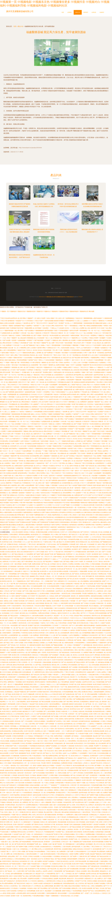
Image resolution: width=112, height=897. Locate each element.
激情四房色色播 (14, 660)
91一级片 (72, 360)
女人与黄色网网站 (70, 741)
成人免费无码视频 (58, 365)
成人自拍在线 (75, 370)
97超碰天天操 (20, 350)
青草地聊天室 (90, 576)
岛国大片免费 (40, 318)
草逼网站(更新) (47, 372)
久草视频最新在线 (81, 837)
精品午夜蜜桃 (46, 645)
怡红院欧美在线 (82, 741)
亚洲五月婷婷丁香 (47, 640)
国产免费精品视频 (82, 716)
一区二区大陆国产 (47, 748)
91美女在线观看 (105, 706)
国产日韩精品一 (87, 829)
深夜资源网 (64, 603)
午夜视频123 (105, 810)
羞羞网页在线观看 (34, 878)
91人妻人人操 (75, 362)
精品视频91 (48, 891)
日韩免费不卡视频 (37, 751)
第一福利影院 (34, 399)
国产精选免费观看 (25, 842)
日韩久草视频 (28, 642)
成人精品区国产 (37, 372)
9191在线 (56, 404)
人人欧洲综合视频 (43, 593)
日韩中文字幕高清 (22, 704)
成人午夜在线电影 (45, 350)
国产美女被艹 (94, 778)
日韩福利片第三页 (92, 620)
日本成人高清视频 (103, 532)
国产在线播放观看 (73, 869)
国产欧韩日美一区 (69, 569)
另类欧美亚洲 (87, 731)
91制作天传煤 (92, 753)
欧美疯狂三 (49, 549)
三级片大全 (16, 849)
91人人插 (52, 635)
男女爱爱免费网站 (8, 883)
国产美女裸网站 (43, 888)
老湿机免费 (69, 832)
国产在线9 (46, 733)
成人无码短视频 (94, 665)
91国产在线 (88, 372)
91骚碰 (83, 372)
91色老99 (53, 733)
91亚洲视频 (96, 372)
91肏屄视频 (62, 394)
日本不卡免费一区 (58, 606)
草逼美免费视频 (22, 360)
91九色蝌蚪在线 (106, 350)
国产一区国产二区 (86, 893)
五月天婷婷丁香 (33, 596)
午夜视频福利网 (49, 832)
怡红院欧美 (83, 674)
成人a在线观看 (23, 635)
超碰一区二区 (45, 470)
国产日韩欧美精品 (23, 574)
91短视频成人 (102, 362)
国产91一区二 (60, 873)
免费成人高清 (8, 601)
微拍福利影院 (97, 638)
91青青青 (91, 370)
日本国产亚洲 (13, 753)
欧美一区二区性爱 (41, 539)
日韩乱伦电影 (89, 719)
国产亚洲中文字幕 (57, 834)
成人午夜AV (32, 380)
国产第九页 (70, 579)
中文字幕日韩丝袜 (14, 716)
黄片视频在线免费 (93, 861)
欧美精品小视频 (13, 819)
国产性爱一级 (94, 758)
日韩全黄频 (104, 564)
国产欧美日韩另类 (20, 844)
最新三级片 (53, 805)
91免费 (54, 372)
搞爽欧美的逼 (45, 778)
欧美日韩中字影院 (78, 864)
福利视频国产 (89, 611)
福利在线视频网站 (6, 657)
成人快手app (108, 375)
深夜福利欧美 (68, 660)
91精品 (91, 623)
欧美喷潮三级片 (97, 554)
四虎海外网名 (27, 896)
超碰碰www (87, 321)
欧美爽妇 (78, 564)
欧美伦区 (7, 564)
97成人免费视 (57, 367)
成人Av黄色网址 (25, 780)
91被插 (4, 394)
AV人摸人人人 (78, 321)
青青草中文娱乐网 (58, 741)
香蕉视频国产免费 (32, 844)
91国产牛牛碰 (4, 389)
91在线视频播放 (30, 839)
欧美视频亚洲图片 (100, 618)
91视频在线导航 (17, 357)
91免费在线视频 (13, 728)
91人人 (70, 711)
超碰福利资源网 (74, 876)
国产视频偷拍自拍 (105, 542)
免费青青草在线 (40, 672)
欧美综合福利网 (85, 559)
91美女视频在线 (23, 365)
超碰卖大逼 (60, 372)
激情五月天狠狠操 (37, 812)
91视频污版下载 (14, 362)
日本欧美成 (25, 697)
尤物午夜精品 (57, 556)
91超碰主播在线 (99, 404)
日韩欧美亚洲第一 (55, 593)
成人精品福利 (22, 338)
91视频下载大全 (69, 377)
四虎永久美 (44, 822)
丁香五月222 (66, 338)
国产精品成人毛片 (71, 758)
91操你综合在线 (45, 493)
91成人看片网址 (18, 330)
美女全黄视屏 (79, 878)
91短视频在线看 (5, 333)
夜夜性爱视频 (52, 679)
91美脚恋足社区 (51, 348)
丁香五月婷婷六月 (96, 846)
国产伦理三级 (99, 869)
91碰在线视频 (68, 343)
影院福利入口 (69, 795)
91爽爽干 (45, 819)
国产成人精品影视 (67, 662)
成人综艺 (28, 628)
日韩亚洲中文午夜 (41, 689)
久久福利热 (71, 630)
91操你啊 (25, 323)
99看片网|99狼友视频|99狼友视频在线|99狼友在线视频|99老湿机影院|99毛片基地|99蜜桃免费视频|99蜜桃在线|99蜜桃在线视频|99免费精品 (61, 502)
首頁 (63, 12)
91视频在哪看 (28, 328)
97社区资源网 (96, 345)
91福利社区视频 (104, 380)
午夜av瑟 (55, 542)
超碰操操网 (28, 392)
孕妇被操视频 (62, 822)
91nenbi (15, 380)
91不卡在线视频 (64, 399)
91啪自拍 (56, 394)
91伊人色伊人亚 (59, 318)
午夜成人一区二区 (51, 576)
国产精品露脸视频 (102, 873)
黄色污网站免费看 (93, 871)
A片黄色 (103, 721)
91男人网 (54, 350)
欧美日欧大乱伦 (102, 716)
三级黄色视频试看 (51, 893)
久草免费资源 (99, 768)
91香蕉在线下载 (5, 797)
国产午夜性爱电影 (27, 561)
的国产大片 (105, 581)
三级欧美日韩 (82, 856)
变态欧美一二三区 (17, 638)
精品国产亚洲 (49, 554)
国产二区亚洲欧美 (86, 709)
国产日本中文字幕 (49, 588)
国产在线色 (9, 807)
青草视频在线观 (25, 726)
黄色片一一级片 (9, 598)
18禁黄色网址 (12, 669)
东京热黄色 (9, 399)
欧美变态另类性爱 (39, 633)
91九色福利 (60, 328)
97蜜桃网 (50, 365)
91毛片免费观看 (79, 660)
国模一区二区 (51, 574)
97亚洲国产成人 (60, 832)
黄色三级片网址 (80, 650)
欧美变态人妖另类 (68, 861)
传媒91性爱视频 (11, 328)
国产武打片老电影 (16, 591)
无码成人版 (61, 576)
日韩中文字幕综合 (78, 537)
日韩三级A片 (47, 660)
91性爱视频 (32, 746)
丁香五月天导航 (96, 812)
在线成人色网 (53, 596)
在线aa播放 (13, 878)
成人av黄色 (104, 402)
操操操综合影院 (5, 888)
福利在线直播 (37, 795)
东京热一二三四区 (70, 328)
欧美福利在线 (40, 746)
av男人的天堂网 (43, 402)
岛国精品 (81, 404)
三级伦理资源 (85, 812)
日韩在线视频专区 (81, 851)
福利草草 (93, 328)
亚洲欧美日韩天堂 (25, 812)
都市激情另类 (41, 544)
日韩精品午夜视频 (24, 751)
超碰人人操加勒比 (68, 829)
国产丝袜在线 (65, 677)
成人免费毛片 (99, 878)
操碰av (43, 345)
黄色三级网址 (47, 601)
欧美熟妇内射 (102, 837)
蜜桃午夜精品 (66, 891)
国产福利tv (50, 719)
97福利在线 (104, 549)
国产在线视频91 (54, 655)
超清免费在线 (68, 724)
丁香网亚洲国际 (26, 335)
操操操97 (100, 318)
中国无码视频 (84, 778)
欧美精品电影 (63, 797)
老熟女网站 (11, 856)
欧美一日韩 (93, 669)
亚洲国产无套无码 (34, 625)
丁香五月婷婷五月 (12, 384)
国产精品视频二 (52, 547)
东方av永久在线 (93, 355)
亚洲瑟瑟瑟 (93, 775)
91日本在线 (15, 345)
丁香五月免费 (68, 387)
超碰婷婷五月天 (33, 387)
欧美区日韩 (16, 655)
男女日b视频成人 (94, 606)
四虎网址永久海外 (41, 731)
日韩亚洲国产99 (69, 552)
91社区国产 (45, 370)
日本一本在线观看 (12, 625)
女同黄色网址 (20, 714)
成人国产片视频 (36, 335)
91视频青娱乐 (58, 360)
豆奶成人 (72, 348)
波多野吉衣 (59, 591)
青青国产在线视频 (102, 586)
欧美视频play (37, 827)
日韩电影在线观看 (101, 817)
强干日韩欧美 (29, 601)
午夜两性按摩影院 (51, 682)
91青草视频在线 (66, 370)
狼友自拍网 (70, 743)
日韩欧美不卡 (83, 817)
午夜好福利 (7, 556)
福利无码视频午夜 (78, 387)
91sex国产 (107, 367)
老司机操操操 (105, 657)
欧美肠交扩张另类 (38, 628)
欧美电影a (105, 746)
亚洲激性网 (69, 583)
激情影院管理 (49, 650)
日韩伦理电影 (17, 542)
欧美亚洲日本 (89, 699)
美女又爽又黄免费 (14, 608)
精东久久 (23, 679)
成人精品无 (97, 343)
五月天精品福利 (95, 770)
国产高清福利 (100, 588)
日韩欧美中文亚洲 (102, 660)
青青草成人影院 (35, 778)
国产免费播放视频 (79, 699)
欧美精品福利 (31, 706)
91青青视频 (10, 397)
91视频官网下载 (87, 365)
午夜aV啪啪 (64, 886)
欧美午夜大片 (45, 630)
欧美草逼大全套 (7, 542)
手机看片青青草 (46, 763)
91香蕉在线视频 (8, 380)
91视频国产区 (44, 343)
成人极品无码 (65, 357)
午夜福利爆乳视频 (97, 785)
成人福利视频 (14, 333)
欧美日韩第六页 (17, 694)
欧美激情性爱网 (54, 586)
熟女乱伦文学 (89, 655)
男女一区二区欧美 (69, 866)
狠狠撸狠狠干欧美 (24, 753)
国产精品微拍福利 (58, 537)
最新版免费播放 (101, 760)
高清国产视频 (72, 623)
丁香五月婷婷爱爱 (72, 792)
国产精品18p (47, 753)
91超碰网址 (28, 325)
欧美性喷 (16, 802)
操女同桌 (73, 787)
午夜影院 (7, 726)
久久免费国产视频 (86, 652)
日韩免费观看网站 (46, 625)
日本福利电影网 (38, 559)
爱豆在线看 (6, 372)
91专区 (41, 404)
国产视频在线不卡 (83, 608)
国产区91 (84, 613)
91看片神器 (80, 810)
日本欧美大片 (106, 812)
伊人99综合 (70, 615)
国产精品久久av (83, 665)
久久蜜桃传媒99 (26, 822)
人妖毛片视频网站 (74, 635)
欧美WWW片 (106, 547)
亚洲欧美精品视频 (42, 532)
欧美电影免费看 (84, 679)
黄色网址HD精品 (92, 797)
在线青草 (56, 647)
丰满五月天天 (22, 382)
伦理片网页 (21, 871)
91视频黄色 (86, 755)
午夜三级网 (66, 721)
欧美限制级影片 (9, 571)
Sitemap (80, 296)
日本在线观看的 (72, 665)
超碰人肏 (69, 655)
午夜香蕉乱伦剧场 (27, 633)
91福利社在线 (47, 542)
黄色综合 (35, 655)
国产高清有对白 (60, 728)
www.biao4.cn (43, 296)
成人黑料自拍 (48, 404)
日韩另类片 (65, 625)
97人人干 (18, 352)
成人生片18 (81, 760)
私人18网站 (98, 593)
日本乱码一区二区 (11, 866)
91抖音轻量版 (15, 559)
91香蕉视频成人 (73, 325)
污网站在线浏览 (95, 839)
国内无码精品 (96, 728)
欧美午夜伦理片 (29, 731)
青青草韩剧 (3, 856)
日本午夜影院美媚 (65, 689)
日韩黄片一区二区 (28, 556)
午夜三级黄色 (59, 719)
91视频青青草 (102, 642)
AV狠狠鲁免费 (107, 318)
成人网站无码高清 (5, 343)
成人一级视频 (43, 844)
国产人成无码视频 (49, 711)
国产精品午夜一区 (65, 755)
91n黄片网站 (34, 849)
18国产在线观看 (96, 628)
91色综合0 (95, 380)
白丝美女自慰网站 (80, 620)
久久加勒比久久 (45, 726)
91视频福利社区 (48, 367)
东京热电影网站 (107, 365)
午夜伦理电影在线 (62, 854)
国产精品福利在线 (25, 817)
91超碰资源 (53, 569)
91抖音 (7, 355)
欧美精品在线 (80, 591)
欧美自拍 (106, 684)
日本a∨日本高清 (65, 778)
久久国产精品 (37, 665)
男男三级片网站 (67, 699)
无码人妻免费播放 (59, 758)
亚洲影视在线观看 (98, 731)
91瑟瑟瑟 (13, 340)
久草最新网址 (91, 640)
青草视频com (14, 726)
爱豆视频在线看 (98, 323)
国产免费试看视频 (65, 807)
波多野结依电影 (98, 375)
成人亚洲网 (72, 340)
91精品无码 (38, 367)
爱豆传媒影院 (24, 630)
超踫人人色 (75, 674)
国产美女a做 (45, 564)
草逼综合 (32, 355)
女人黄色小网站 (75, 613)
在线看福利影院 (76, 807)
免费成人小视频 (59, 790)
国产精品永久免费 (94, 792)
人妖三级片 (44, 785)
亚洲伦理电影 (30, 618)
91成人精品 (30, 333)
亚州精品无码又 (61, 792)
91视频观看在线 (21, 581)
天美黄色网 (98, 834)
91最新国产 (97, 402)
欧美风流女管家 (85, 574)
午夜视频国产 (77, 645)
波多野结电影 (83, 792)
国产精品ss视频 (69, 561)
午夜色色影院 (73, 571)
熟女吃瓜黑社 (107, 738)
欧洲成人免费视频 (29, 657)
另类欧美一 (39, 758)
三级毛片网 (38, 601)
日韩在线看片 (40, 770)
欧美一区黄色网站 (42, 706)
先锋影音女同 (56, 864)
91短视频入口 (42, 719)
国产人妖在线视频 (8, 827)
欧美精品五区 (65, 856)
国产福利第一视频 (80, 640)
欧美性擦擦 (55, 601)
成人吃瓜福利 (34, 697)
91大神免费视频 (37, 411)
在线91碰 (51, 844)
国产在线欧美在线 (69, 694)
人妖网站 (94, 697)
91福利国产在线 (32, 360)
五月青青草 (30, 832)
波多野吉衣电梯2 (30, 807)
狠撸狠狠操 (26, 667)
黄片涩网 (6, 822)
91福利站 (104, 345)
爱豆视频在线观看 (50, 814)
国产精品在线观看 (52, 669)
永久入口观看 (23, 611)
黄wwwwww (10, 706)
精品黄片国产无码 (99, 736)
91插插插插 (13, 367)
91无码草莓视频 (66, 345)
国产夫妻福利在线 (93, 866)
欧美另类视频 (32, 829)
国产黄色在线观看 (57, 611)
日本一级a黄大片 (15, 822)
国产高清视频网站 (63, 544)
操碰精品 (13, 741)
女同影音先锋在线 (54, 532)
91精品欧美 (52, 598)
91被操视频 (104, 751)
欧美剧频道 (6, 613)
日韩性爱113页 (73, 714)
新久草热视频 (80, 822)
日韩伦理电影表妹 (55, 692)
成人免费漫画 (33, 407)
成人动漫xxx (68, 397)
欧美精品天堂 (15, 537)
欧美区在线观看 (87, 888)
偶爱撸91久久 (6, 554)
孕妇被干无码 (68, 824)
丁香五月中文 (84, 367)
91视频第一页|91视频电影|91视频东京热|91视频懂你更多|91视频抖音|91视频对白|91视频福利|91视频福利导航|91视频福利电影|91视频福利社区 (44, 311)
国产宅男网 (101, 539)
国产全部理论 (57, 721)
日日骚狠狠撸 (57, 891)
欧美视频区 (89, 844)
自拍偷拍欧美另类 (38, 743)
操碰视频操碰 (95, 721)
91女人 (98, 330)
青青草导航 (57, 849)
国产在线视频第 (98, 652)
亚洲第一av (88, 537)
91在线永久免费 (104, 778)
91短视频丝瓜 (103, 348)
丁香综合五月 (39, 832)
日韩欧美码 (59, 566)
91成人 (55, 380)
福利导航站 (100, 399)
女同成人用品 (106, 593)
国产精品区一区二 (11, 871)
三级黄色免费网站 (91, 642)
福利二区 (29, 372)
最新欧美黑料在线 (73, 687)
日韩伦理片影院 (57, 694)
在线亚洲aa (89, 650)
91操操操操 (71, 746)
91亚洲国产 (61, 323)
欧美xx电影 (95, 807)
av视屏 (95, 318)
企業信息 (94, 12)
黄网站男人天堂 (76, 888)
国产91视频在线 (84, 549)
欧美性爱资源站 (69, 650)
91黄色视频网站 (62, 384)
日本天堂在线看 (20, 783)
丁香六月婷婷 (42, 365)
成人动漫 (65, 638)
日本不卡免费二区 (80, 561)
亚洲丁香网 (30, 581)
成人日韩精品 (78, 628)
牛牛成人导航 (49, 736)
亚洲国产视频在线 (46, 606)
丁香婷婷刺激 (79, 377)
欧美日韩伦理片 (74, 726)
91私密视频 (75, 355)
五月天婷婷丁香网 (6, 655)
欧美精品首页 (75, 778)
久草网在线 (70, 640)
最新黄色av (41, 881)
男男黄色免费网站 (24, 534)
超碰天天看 (69, 382)
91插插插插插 (24, 387)
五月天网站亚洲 (104, 758)
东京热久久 (7, 886)
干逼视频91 (58, 748)
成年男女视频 (42, 574)
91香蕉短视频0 (44, 655)
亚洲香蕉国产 (94, 755)
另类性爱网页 (13, 534)
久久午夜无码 (32, 881)
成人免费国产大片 (62, 598)
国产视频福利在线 (78, 611)
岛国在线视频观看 (86, 736)
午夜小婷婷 (99, 822)
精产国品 (96, 706)
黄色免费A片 (19, 571)
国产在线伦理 (23, 625)
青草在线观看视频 (101, 613)
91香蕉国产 (29, 340)
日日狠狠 (26, 873)
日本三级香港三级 (51, 633)
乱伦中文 (40, 859)
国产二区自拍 (6, 630)
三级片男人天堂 (94, 534)
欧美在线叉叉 (79, 746)
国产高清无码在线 (103, 571)
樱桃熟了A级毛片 (38, 650)
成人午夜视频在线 (93, 392)
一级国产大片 (10, 839)
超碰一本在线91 (37, 392)
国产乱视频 (55, 716)
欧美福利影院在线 (99, 711)
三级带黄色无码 (51, 881)
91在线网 (43, 468)
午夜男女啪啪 (91, 586)
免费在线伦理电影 (44, 613)
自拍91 (99, 547)
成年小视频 (75, 697)
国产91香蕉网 (100, 640)
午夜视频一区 (74, 601)
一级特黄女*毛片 (14, 765)
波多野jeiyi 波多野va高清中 (44, 871)
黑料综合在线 (21, 832)
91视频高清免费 (26, 352)
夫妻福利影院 (41, 416)
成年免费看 (79, 625)
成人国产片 (31, 323)
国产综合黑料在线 (78, 802)
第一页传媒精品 (99, 352)
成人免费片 (39, 583)
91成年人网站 (13, 355)
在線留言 (102, 12)
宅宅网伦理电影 (10, 805)
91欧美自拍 (16, 399)
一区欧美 (46, 780)
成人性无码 (52, 571)
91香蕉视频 (96, 377)
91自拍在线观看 (22, 746)
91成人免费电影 (7, 345)
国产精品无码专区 (20, 883)
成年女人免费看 (43, 677)
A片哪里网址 (23, 348)
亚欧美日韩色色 (98, 645)
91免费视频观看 (11, 394)
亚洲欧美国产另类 (51, 581)
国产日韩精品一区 (11, 620)
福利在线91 (21, 773)
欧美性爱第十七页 (14, 549)
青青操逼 (10, 802)
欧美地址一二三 (20, 724)
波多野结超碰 (25, 778)
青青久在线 (84, 819)
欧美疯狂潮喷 (100, 569)
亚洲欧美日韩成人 (13, 544)
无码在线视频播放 (64, 775)
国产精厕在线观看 (15, 864)
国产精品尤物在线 (17, 554)
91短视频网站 (59, 387)
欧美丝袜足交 (71, 822)
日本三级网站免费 (16, 760)
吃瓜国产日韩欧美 (44, 397)
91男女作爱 (37, 453)
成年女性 (66, 709)
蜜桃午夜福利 (11, 768)
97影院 (55, 330)
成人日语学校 (79, 883)
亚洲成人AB (87, 751)
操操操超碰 (77, 824)
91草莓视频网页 (69, 321)
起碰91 (65, 753)
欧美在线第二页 (80, 704)
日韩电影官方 (5, 795)
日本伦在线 (29, 787)
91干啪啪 (81, 345)
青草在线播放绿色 (60, 640)
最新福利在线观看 (35, 645)
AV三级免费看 (28, 554)
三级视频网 (67, 736)
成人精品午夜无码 (85, 697)
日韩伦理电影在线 (74, 532)
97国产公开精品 (39, 485)
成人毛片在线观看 (26, 608)
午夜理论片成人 (86, 886)
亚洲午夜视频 (106, 854)
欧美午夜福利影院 (28, 682)
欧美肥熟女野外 (59, 672)
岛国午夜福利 (54, 397)
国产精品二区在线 (99, 888)
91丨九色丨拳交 (5, 338)
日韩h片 (96, 623)
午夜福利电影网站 (90, 864)
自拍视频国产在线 (24, 640)
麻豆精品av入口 (10, 719)
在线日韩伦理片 (95, 549)
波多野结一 (67, 362)
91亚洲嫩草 (101, 338)
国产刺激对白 (63, 534)
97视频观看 (51, 731)
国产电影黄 (97, 657)
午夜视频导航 (55, 787)
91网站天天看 (24, 576)
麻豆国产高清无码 (32, 620)
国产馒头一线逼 (71, 647)
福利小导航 (101, 544)
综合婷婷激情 (54, 778)
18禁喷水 (105, 325)
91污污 (101, 392)
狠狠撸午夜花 (19, 770)
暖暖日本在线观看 (97, 633)
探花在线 (94, 574)
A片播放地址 (37, 370)
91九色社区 (89, 360)
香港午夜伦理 (54, 687)
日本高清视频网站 (47, 647)
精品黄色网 (62, 878)
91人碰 (42, 325)
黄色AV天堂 (93, 667)
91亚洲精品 (37, 389)
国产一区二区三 (21, 719)
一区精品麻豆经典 (93, 674)
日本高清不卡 (88, 849)
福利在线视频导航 (96, 581)
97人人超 (68, 392)
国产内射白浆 (73, 669)
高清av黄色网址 (73, 679)
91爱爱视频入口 (72, 402)
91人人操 (99, 601)
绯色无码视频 (84, 370)
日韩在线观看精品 (20, 859)
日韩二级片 (67, 657)
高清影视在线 (46, 665)
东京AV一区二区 (80, 360)
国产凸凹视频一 (100, 719)
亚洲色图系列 (4, 878)
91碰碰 (10, 335)
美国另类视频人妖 (24, 588)
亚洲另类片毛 (50, 579)
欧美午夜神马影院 (16, 797)
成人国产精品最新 (74, 357)
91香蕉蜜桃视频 (55, 345)
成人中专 (38, 657)
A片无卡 (39, 394)
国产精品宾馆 (89, 883)
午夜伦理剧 (3, 635)
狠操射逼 (36, 787)
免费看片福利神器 (77, 800)
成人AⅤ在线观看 (39, 338)
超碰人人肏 (106, 323)
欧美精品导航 (19, 790)
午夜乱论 (62, 738)
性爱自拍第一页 (38, 783)
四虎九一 (109, 775)
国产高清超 (29, 851)
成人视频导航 (75, 392)
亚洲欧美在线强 (24, 819)
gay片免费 (83, 348)
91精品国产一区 (46, 864)
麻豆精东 (22, 613)
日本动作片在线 (35, 763)
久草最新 (14, 775)
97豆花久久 (28, 350)
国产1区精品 (85, 603)
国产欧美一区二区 (91, 704)
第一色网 (59, 574)
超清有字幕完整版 (76, 768)
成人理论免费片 (23, 878)
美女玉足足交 (38, 561)
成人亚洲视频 (9, 724)
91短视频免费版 (38, 357)
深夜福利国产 (31, 537)
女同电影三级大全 (56, 564)
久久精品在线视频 (46, 856)
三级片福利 (15, 630)
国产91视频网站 (32, 677)
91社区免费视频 (58, 800)
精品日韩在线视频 (74, 886)
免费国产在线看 (85, 854)
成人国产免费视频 (31, 652)
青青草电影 (89, 687)
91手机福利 (83, 392)
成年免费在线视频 (41, 436)
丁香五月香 (3, 321)
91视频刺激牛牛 (78, 397)
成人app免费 (107, 834)
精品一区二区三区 (43, 728)
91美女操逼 (33, 574)
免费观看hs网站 (27, 814)
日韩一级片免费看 (36, 861)
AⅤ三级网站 (61, 380)
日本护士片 (64, 532)
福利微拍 (80, 352)
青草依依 (77, 701)
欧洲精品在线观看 (105, 795)
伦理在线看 (72, 810)
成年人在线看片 (32, 348)
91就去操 (41, 382)
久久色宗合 (41, 699)
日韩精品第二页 (38, 792)
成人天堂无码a (88, 404)
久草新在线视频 (95, 564)
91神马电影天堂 (107, 333)
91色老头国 (51, 402)
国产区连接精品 (83, 714)
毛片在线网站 (48, 583)
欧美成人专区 (92, 571)
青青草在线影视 (40, 682)
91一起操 (41, 854)
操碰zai (14, 360)
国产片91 (72, 625)
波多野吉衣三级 (97, 389)
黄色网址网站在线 (14, 576)
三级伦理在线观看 (31, 854)
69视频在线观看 (63, 669)
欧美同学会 (21, 652)
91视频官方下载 (12, 407)
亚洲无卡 (91, 630)
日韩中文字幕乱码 (80, 795)
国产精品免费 (74, 547)
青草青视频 (14, 709)
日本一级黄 (104, 559)
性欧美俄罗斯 (16, 606)
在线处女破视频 (35, 785)
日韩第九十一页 (104, 556)
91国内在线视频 (49, 321)
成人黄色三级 (40, 483)
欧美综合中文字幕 (48, 795)
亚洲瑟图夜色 (84, 701)
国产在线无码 (35, 674)
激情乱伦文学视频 (48, 765)
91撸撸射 (43, 362)
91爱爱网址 (93, 335)
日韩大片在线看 (5, 896)
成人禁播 (39, 377)
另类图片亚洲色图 (19, 601)
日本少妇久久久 (55, 697)
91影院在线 (93, 532)
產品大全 (77, 12)
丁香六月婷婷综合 (23, 384)
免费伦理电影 (58, 736)
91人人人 (103, 807)
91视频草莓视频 (8, 330)
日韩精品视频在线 (31, 593)
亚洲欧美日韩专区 (12, 674)
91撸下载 (45, 755)
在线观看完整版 (67, 849)
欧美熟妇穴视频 (9, 647)
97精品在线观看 (87, 380)
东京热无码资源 (97, 365)
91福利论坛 (67, 800)
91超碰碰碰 (82, 797)
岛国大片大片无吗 (61, 402)
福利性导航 (28, 665)
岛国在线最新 (65, 348)
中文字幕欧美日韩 (103, 667)
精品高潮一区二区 (54, 819)
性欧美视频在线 (78, 588)
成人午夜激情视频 (99, 682)
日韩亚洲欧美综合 (19, 854)
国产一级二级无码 (37, 660)
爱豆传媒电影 (42, 458)
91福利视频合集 (87, 645)
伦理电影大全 (21, 891)
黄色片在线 (49, 672)
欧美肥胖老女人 (44, 697)
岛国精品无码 (41, 446)
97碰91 (28, 382)
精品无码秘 (87, 628)
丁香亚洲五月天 (47, 355)
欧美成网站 (21, 650)
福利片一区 (34, 382)
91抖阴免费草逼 (50, 873)
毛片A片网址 (50, 623)
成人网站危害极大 (24, 402)
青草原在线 (92, 601)
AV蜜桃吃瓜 (100, 321)
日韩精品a (53, 613)
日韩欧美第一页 (83, 859)
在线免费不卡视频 (99, 650)
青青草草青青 (6, 861)
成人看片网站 (22, 318)
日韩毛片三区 (106, 893)
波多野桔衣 (13, 318)
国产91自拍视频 (90, 802)
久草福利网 (4, 608)
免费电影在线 (104, 770)
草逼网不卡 (97, 746)
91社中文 (13, 375)
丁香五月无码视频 (45, 375)
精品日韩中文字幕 (39, 591)
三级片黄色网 (66, 846)
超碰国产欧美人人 (83, 758)
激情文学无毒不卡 (87, 657)
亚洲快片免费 (27, 564)
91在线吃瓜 (39, 429)
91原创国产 (58, 765)
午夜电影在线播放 (99, 598)
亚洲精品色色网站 (18, 731)
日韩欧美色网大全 (35, 630)
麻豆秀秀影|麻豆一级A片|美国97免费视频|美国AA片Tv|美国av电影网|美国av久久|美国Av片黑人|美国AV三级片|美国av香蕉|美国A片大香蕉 (57, 515)
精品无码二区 (98, 773)
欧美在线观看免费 (79, 765)
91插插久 (39, 537)
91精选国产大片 (20, 321)
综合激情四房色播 (101, 566)
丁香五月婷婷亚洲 (27, 606)
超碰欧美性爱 (68, 389)
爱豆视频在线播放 (23, 407)
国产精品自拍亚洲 (103, 856)
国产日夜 (108, 783)
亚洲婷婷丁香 (12, 758)
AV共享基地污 (29, 321)
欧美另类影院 (78, 832)
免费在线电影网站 (6, 731)
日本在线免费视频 (74, 893)
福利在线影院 (52, 822)
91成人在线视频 (87, 333)
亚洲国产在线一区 (74, 839)
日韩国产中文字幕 (80, 881)
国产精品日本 (19, 839)
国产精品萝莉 (47, 561)
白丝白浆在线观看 (17, 532)
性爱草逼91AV (70, 554)
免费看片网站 (21, 810)
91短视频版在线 (36, 640)
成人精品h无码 (62, 869)
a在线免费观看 (98, 394)
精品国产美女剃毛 (96, 763)
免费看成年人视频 (72, 814)
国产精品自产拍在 (30, 741)
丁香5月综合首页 (48, 751)
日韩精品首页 (59, 588)
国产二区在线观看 (27, 721)
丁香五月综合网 (5, 318)
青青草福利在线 (68, 620)
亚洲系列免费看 (70, 542)
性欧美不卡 (73, 677)
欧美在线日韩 (102, 881)
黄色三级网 (58, 751)
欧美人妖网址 (102, 672)
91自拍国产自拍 (17, 834)
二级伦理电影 (107, 773)
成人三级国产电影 (73, 384)
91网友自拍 (53, 333)
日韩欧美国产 (74, 559)
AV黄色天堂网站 (40, 473)
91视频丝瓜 (99, 367)
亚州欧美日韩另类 (22, 881)
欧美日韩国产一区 (26, 765)
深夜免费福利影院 (69, 883)
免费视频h (97, 810)
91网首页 (103, 357)
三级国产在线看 (105, 623)
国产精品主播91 (5, 709)
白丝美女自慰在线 (10, 552)
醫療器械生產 (50, 296)
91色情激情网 (15, 743)
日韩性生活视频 (92, 881)
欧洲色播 (89, 561)
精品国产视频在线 (20, 692)
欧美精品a (43, 869)
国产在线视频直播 (88, 768)
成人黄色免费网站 (23, 404)
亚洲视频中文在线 (14, 800)
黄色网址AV (29, 669)
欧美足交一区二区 (53, 689)
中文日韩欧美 (100, 783)
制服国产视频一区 (19, 807)
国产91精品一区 (28, 834)
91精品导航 (108, 335)
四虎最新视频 (48, 608)
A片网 (85, 352)
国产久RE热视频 (40, 797)
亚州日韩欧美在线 (82, 623)
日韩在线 (12, 790)
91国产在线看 (6, 340)
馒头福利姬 (65, 812)
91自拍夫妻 (87, 389)
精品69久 (61, 542)
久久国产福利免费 (40, 714)
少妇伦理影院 (56, 842)
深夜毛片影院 (74, 633)
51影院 (104, 389)
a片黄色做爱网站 (79, 642)
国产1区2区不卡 (28, 579)
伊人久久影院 (106, 728)
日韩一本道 (81, 576)
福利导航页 (9, 579)
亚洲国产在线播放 (100, 883)
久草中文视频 (40, 552)
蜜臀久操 (10, 854)
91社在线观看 (72, 352)
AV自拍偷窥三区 (92, 544)
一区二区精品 (67, 645)
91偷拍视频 (102, 775)
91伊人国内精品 (36, 451)
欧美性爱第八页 (36, 534)
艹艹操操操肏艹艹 (54, 785)
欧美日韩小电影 (18, 547)
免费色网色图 (53, 706)
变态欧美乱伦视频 (64, 404)
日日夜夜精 (48, 800)
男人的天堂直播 (67, 864)
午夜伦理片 (29, 650)
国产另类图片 (40, 724)
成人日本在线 (32, 394)
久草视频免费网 (13, 751)
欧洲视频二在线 (66, 697)
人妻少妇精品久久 (82, 787)
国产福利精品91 (20, 618)
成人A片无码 (11, 370)
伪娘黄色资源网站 (101, 625)
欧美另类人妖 (4, 596)
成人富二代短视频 (49, 387)
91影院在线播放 (60, 392)
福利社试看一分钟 (86, 598)
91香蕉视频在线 (55, 357)
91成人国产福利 (83, 534)
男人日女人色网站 (22, 829)
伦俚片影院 (63, 716)
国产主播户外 (106, 608)
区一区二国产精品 (6, 694)
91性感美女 (9, 377)
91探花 (41, 387)
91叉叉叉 (3, 625)
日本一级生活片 (7, 792)
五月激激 (33, 775)
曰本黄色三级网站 (53, 618)
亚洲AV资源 (16, 824)
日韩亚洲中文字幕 (49, 824)
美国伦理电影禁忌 (99, 800)
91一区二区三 (11, 701)
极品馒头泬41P (27, 711)
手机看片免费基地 (88, 593)
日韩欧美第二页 (101, 603)
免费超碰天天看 (16, 837)
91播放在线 (36, 375)
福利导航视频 (48, 330)
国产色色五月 (73, 534)
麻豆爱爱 (57, 886)
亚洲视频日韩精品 (18, 689)
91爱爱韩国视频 (77, 323)
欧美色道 (60, 569)
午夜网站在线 (102, 574)
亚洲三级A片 (40, 891)
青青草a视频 (96, 689)
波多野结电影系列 (37, 443)
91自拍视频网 (53, 384)
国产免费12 (71, 851)
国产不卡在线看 (49, 628)
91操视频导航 (87, 377)
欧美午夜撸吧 (43, 837)
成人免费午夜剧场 (78, 389)
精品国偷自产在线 (88, 566)
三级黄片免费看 (74, 854)
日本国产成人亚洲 (74, 684)
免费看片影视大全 (89, 588)
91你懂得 (79, 340)
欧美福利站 (87, 615)
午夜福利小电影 (32, 888)
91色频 (62, 586)
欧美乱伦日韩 (43, 704)
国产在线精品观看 (64, 596)
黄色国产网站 (78, 615)
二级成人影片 (48, 380)
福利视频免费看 (87, 340)
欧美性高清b (23, 623)
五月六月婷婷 (14, 613)
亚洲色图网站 (45, 827)
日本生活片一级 (66, 842)
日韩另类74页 (75, 785)
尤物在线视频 (47, 662)
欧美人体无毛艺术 (38, 814)
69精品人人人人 (51, 684)
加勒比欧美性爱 (25, 660)
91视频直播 (77, 380)
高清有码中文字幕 (26, 755)
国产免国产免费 (39, 554)
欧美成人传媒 (23, 869)
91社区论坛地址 (51, 544)
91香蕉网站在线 (93, 362)
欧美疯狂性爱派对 (26, 795)
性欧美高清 (32, 583)
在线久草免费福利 (8, 586)
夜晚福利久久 (20, 593)
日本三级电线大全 (51, 770)
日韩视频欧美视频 (23, 785)
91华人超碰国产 (34, 404)
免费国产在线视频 (51, 746)
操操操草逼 (40, 463)
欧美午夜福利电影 (32, 701)
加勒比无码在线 (78, 849)
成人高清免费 (83, 355)
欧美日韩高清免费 (82, 606)
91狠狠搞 (16, 679)
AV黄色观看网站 (11, 350)
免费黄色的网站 (53, 755)
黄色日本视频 (66, 674)
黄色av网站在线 (77, 566)
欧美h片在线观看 (80, 579)
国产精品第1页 (84, 770)
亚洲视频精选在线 (73, 817)
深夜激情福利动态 (75, 812)
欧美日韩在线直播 (74, 603)
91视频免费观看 (18, 684)
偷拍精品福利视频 (34, 611)
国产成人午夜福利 (9, 593)
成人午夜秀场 (42, 414)
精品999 (26, 571)
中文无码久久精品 (15, 561)
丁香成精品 (91, 569)
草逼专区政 (19, 328)
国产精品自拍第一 (14, 615)
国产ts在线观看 (26, 824)
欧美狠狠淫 (29, 783)
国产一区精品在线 (21, 706)
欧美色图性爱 (97, 849)
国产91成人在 (86, 807)
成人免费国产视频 (106, 792)
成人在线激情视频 (22, 394)
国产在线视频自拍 (37, 817)
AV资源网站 (46, 392)
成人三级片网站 (30, 724)
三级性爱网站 (16, 633)
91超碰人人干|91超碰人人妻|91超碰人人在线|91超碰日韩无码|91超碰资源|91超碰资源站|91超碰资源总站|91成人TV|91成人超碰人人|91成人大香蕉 (56, 527)
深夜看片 (71, 704)
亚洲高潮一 (47, 842)
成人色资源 (87, 387)
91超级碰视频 (21, 340)
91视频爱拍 (75, 842)
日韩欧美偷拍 (77, 763)
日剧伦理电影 (63, 876)
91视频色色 (54, 340)
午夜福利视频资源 (17, 763)
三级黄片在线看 (38, 883)
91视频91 (48, 896)
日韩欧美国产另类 (11, 746)
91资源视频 (18, 682)
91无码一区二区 (66, 355)
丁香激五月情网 (93, 338)
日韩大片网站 (13, 640)
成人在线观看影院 (57, 375)
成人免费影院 (24, 802)
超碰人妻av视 (25, 399)
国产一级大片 (8, 684)
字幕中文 (38, 839)
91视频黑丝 (99, 724)
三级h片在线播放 (42, 807)
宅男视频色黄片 (39, 736)
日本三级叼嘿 (64, 726)
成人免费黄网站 (69, 881)
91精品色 (12, 352)
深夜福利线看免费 (12, 611)
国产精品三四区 (9, 642)
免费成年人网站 (7, 539)
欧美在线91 (29, 773)
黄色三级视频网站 (97, 886)
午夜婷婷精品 (58, 709)
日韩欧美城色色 (5, 743)
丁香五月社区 (31, 544)
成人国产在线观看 (94, 787)
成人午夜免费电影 (63, 682)
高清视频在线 (90, 738)
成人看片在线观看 (81, 569)
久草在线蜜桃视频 (68, 692)
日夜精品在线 (69, 706)
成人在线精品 (48, 790)
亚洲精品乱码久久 (26, 615)
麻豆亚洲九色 (67, 574)
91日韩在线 (44, 878)
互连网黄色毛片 (70, 586)
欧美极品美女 (47, 537)
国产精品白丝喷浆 (79, 662)
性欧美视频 (88, 711)
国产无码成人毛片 (14, 645)
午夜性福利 (74, 721)
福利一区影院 (42, 652)
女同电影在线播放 (69, 834)
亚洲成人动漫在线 (61, 711)
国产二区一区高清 (22, 856)
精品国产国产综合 (88, 891)
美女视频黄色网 (5, 837)
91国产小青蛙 (87, 397)
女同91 (91, 733)
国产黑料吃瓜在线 (37, 824)
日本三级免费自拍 (44, 620)
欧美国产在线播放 (48, 861)
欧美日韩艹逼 (38, 556)
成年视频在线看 (17, 672)
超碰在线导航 (9, 770)
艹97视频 (6, 362)
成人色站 (87, 328)
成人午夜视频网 (75, 819)
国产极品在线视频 (75, 827)
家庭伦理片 (70, 878)
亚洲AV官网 (93, 714)
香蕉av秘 (83, 544)
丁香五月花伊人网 (78, 343)
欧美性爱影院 (13, 869)
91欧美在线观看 (54, 335)
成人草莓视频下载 (56, 338)
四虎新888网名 (78, 706)
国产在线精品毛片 (9, 881)
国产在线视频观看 (106, 606)
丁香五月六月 (48, 556)
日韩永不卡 (72, 638)
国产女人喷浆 (71, 805)
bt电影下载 (82, 325)
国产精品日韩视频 (60, 859)
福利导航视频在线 (26, 827)
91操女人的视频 (49, 783)
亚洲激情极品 (25, 687)
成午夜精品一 (75, 736)
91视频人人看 (41, 439)
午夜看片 (17, 827)
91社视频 (9, 357)
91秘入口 (38, 345)
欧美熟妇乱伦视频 (42, 598)
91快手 (78, 348)
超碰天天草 (29, 733)
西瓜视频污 (83, 869)
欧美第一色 (69, 628)
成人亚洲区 (6, 365)
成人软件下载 (23, 397)
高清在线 (18, 721)
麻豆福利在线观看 (105, 534)
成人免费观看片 (82, 402)
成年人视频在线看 (6, 834)
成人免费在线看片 (87, 375)
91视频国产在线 (58, 561)
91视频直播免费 (84, 399)
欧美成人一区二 (40, 581)
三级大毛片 (40, 741)
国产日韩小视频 (28, 591)
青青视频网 (67, 537)
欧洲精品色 (104, 689)
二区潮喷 (66, 360)
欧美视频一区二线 (9, 628)
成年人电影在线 (74, 399)
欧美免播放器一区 (28, 672)
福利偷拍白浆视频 (104, 662)
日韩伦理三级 (103, 620)
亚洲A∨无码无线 (9, 699)
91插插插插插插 (87, 323)
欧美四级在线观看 (30, 770)
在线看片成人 (58, 650)
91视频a (4, 397)
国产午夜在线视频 (65, 888)
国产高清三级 (62, 770)
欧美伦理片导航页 (24, 775)
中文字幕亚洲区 (6, 775)
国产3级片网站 (68, 701)
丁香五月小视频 (53, 738)
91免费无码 (68, 731)
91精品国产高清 (33, 704)
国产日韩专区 (84, 532)
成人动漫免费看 (33, 365)
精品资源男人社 (44, 596)
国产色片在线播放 (62, 635)
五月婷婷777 (56, 625)
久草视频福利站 (60, 795)
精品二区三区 (29, 790)
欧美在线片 (23, 544)
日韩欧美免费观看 (18, 736)
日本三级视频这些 (70, 790)
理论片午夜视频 (57, 802)
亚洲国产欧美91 (25, 716)
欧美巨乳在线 (66, 593)
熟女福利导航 (48, 812)
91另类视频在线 (61, 382)
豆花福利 (107, 404)
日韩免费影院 (104, 866)
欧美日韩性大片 (76, 755)
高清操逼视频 (61, 805)
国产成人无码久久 (78, 748)
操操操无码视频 (59, 321)
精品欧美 (103, 814)
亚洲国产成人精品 (23, 876)
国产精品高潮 (52, 869)
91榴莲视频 (34, 837)
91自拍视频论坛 (24, 380)
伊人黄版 (106, 765)
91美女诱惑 (99, 382)
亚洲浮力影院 (5, 778)
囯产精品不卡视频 (46, 674)
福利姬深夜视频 (45, 787)
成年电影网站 (77, 375)
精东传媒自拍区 (85, 785)
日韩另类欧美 (15, 780)
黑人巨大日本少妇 (99, 844)
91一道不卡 (13, 851)
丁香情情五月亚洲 (28, 389)
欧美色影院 (64, 839)
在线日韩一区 (10, 581)
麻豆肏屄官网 (67, 751)
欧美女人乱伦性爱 (79, 655)
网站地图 (91, 311)
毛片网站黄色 (82, 677)
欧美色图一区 (55, 726)
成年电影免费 (75, 846)
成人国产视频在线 (29, 345)
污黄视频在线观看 (73, 770)
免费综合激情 (71, 716)
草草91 (9, 606)
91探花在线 (98, 738)
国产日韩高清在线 (22, 583)
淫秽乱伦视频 (62, 773)
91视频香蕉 (66, 350)
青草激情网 (11, 704)
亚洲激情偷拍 (21, 677)
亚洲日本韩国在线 (102, 647)
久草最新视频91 (53, 539)
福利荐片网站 (41, 348)
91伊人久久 (78, 333)
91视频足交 (100, 335)
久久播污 (12, 596)
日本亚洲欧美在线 (50, 817)
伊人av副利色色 (98, 591)
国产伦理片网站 (30, 871)
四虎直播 (107, 832)
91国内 (38, 647)
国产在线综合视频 (54, 677)
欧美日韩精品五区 (82, 542)
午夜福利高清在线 (32, 810)
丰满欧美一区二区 (62, 333)
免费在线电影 (36, 564)
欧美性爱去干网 (100, 805)
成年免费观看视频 (16, 873)
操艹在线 (29, 343)
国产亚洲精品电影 (87, 827)
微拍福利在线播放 (97, 596)
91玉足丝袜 (107, 633)
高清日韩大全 (38, 542)
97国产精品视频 (38, 340)
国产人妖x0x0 (105, 679)
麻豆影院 (8, 638)
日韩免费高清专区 (81, 672)
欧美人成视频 (89, 746)
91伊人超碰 (44, 384)
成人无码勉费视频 (85, 633)
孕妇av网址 (77, 692)
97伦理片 (88, 554)
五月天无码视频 (46, 866)
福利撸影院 (10, 321)
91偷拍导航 (102, 397)
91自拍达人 (75, 367)
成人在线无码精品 (58, 377)
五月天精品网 (62, 746)
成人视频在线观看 (11, 382)
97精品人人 (56, 603)
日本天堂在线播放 (89, 743)
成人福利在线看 (64, 335)
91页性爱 (19, 389)
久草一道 (61, 706)
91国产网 (12, 583)
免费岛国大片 (48, 638)
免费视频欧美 (48, 758)
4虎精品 (88, 325)
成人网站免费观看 (69, 591)
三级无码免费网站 (54, 704)
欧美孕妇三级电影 (90, 660)
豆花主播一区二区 (13, 348)
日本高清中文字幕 (52, 797)
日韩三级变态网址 (20, 598)
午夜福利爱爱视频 (88, 618)
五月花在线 (65, 559)
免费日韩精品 (11, 829)
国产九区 (4, 544)
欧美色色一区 (24, 645)
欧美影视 (3, 581)
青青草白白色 (96, 615)
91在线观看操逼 (27, 792)
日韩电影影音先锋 (71, 608)
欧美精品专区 (17, 579)
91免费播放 (84, 635)
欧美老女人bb (98, 687)
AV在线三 (3, 387)
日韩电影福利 (13, 588)
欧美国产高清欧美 (45, 667)
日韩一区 (46, 586)
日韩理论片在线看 (34, 846)
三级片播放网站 (21, 701)
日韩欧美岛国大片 (27, 886)
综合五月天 (42, 810)
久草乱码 (7, 591)
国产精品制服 (92, 539)
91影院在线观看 (43, 805)
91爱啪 (79, 790)
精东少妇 (20, 552)
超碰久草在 (46, 357)
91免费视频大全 (45, 490)
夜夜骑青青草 (106, 876)
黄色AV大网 (48, 741)
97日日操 (90, 677)
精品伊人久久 (29, 714)
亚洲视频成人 (9, 692)
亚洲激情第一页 (29, 689)
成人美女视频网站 (83, 581)
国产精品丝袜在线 (47, 709)
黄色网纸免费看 (83, 667)
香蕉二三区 (21, 669)
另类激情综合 (85, 839)
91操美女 (94, 321)
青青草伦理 (89, 591)
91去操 (17, 397)
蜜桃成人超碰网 (53, 878)
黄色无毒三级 (57, 549)
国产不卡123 (108, 886)
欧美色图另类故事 (74, 598)
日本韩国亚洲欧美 (26, 655)
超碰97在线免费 (32, 719)
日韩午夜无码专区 (95, 790)
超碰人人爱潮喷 (36, 352)
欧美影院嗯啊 (89, 773)
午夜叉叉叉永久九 (76, 618)
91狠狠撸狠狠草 (39, 330)
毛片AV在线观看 (18, 539)
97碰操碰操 (36, 822)
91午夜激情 (56, 352)
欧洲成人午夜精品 (29, 532)
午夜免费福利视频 (38, 896)
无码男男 (44, 657)
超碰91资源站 (39, 461)
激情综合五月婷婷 (64, 768)
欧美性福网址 (70, 728)
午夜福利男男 (67, 802)
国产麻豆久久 (55, 827)
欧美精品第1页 (48, 883)
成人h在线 (39, 355)
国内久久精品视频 (40, 547)
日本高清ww (97, 893)
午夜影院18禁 (78, 583)
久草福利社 (18, 586)
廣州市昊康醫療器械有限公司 (60, 296)
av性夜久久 (86, 763)
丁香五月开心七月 (23, 866)
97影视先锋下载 (105, 387)
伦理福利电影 (99, 832)
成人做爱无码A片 (36, 434)
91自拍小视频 (49, 318)
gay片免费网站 (72, 753)
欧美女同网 (10, 783)
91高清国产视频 (60, 628)
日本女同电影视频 (30, 738)
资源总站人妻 (89, 810)
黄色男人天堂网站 (68, 564)
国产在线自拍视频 (38, 800)
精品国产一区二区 (60, 615)
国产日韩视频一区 (51, 724)
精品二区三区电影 (73, 896)
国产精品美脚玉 (16, 556)
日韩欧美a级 (31, 603)
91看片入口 (42, 480)
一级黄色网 (64, 704)
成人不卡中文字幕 (61, 714)
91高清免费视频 (77, 891)
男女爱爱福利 (101, 851)
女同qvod (41, 849)
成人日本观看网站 (32, 613)
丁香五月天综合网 (63, 547)
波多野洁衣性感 (91, 873)
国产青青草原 (101, 864)
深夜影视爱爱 (6, 633)
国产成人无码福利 (76, 775)
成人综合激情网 (101, 743)
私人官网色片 (90, 805)
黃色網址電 (85, 790)
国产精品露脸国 (20, 787)
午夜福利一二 (57, 674)
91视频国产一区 (31, 318)
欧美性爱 (61, 837)
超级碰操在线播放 (104, 819)
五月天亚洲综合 (77, 751)
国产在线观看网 (78, 731)
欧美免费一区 (88, 706)
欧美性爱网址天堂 (11, 810)
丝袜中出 (10, 738)
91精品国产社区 (52, 323)
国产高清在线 (21, 620)
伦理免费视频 (31, 891)
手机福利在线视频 (32, 679)
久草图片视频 (53, 775)
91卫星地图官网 (47, 394)
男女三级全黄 (40, 576)
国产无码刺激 (64, 787)
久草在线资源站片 (57, 620)
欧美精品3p (10, 859)
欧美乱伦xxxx (11, 714)
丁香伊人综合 (56, 355)
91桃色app (53, 328)
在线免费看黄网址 (100, 891)
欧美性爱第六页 (17, 657)
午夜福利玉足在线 (70, 783)
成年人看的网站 (63, 340)
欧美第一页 (77, 829)
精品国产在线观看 (6, 736)
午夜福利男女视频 (73, 539)
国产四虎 (45, 839)
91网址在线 (57, 812)
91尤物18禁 (90, 352)
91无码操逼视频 (63, 330)
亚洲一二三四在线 (39, 684)
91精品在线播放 (106, 330)
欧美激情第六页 (25, 861)
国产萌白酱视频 (22, 758)
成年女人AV (45, 389)
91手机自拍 (91, 613)
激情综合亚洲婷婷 (87, 684)
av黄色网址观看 (21, 893)
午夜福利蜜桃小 (100, 579)
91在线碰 (72, 333)
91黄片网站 (20, 375)
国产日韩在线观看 (40, 618)
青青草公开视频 (67, 748)
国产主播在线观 (18, 738)
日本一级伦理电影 (16, 564)
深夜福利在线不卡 (29, 552)
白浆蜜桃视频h (50, 591)
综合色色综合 (72, 581)
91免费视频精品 (69, 318)
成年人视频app (32, 699)
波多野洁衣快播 (17, 711)
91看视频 (96, 348)
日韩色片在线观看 (34, 856)
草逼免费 (52, 389)
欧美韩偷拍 (20, 741)
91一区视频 (22, 372)
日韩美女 (108, 692)
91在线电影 (15, 387)
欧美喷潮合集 (49, 743)
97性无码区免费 (43, 488)
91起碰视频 (77, 365)
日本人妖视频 (105, 787)
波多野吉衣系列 (87, 682)
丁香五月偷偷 (14, 372)
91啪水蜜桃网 (98, 677)
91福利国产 (36, 325)
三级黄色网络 (103, 861)
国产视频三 (91, 869)
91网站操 (3, 377)
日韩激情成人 (24, 849)
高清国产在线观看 (99, 824)
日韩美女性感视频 (39, 721)
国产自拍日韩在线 (93, 741)
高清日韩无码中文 (29, 638)
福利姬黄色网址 (90, 382)
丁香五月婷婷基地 (23, 355)
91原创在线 (63, 896)
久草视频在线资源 (80, 552)
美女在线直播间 (93, 837)
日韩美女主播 (57, 642)
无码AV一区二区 (38, 608)
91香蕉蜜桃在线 (69, 837)
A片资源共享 (45, 333)
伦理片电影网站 (15, 778)
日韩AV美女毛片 (29, 547)
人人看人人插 (102, 726)
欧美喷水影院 (105, 655)
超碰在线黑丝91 (20, 392)
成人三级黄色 (16, 335)
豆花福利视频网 (85, 350)
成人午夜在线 (90, 783)
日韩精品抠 (107, 687)
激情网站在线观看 (100, 827)
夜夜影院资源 (28, 684)
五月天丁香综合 (98, 561)
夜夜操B (104, 701)
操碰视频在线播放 (96, 325)
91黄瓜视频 (64, 352)
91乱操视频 (40, 380)
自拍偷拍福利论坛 (46, 846)
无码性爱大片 (52, 837)
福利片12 (90, 348)
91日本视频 (83, 362)
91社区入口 (88, 345)
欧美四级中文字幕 (15, 662)
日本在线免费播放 (39, 851)
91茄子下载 (63, 687)
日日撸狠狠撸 (15, 755)
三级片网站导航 (35, 571)
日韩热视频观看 (5, 814)
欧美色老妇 (59, 824)
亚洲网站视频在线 (32, 805)
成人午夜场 (92, 399)
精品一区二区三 (14, 812)
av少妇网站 (63, 665)
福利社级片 (3, 758)
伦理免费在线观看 (26, 559)
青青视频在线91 (71, 844)
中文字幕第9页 (67, 765)
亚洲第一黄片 (70, 738)
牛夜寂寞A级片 (36, 864)
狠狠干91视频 (81, 783)
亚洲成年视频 (92, 647)
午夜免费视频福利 (24, 748)
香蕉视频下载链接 (6, 849)
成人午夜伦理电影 (61, 623)
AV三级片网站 (85, 846)
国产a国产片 (17, 792)
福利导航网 (90, 552)
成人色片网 (107, 652)
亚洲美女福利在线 (20, 603)
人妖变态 (62, 647)
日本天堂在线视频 (33, 623)
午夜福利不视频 (83, 733)
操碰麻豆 (32, 576)
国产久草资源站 (79, 773)
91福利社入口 (45, 495)
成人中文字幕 (89, 765)
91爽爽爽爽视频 (87, 318)
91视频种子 (14, 338)
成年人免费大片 (81, 586)
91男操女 (61, 362)
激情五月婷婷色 (36, 748)
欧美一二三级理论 (88, 724)
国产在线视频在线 (62, 684)
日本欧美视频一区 (70, 606)
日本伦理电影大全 (99, 709)
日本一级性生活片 (42, 566)
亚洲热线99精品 (49, 859)
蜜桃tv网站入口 (105, 733)
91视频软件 (78, 780)
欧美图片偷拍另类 (43, 692)
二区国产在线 (102, 704)
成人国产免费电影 (47, 352)
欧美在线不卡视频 (96, 608)
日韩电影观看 (59, 783)
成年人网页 (90, 394)
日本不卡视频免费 (29, 694)
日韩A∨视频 (21, 851)
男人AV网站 (55, 534)
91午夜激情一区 (89, 343)
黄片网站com (87, 728)
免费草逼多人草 (103, 797)
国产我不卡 (101, 669)
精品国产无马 (40, 873)
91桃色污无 (33, 384)
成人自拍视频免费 (63, 633)
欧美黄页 (75, 549)
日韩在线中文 (64, 827)
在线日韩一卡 (35, 726)
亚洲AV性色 (67, 566)
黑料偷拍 (98, 655)
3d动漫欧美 (34, 402)
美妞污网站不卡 (56, 630)
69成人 (4, 384)
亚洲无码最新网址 (85, 876)
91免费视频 (13, 832)
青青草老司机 (32, 549)
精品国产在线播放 (53, 810)
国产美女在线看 (88, 583)
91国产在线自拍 (48, 377)
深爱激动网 (32, 768)
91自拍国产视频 (33, 397)
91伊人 (58, 348)
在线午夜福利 (90, 822)
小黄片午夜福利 (61, 817)
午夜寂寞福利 (36, 755)
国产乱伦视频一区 (91, 662)
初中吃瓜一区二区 (19, 377)
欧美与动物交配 (83, 814)
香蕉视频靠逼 (54, 876)
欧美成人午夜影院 (55, 780)
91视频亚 (10, 325)
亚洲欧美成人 (31, 598)
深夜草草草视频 (9, 603)
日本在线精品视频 (103, 753)
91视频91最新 (26, 864)
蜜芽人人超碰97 (71, 760)
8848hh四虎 (100, 328)
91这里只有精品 (95, 350)
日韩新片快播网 (86, 689)
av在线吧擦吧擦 (13, 635)
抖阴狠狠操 (30, 338)
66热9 (39, 384)
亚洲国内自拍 (76, 657)
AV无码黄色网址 (75, 350)
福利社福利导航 (69, 719)
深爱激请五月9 (89, 878)
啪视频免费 (64, 667)
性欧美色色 (15, 861)
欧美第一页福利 (53, 807)
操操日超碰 (8, 360)
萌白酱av (63, 655)
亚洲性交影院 (63, 810)
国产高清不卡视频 (55, 829)
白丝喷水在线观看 (8, 323)
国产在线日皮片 (5, 537)
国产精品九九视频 (21, 699)
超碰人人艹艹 (57, 559)
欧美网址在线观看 (63, 571)
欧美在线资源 (78, 743)
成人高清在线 (80, 554)
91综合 (52, 392)
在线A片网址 (85, 564)
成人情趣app (28, 375)
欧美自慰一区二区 (100, 699)
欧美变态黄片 (61, 733)
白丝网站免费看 (20, 647)
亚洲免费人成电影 (31, 728)
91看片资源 (36, 343)
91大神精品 (15, 343)
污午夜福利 (14, 888)
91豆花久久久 (97, 333)
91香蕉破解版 (82, 330)
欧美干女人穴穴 (36, 709)
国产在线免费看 (105, 741)
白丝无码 (89, 638)
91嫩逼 (67, 365)
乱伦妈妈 (93, 603)
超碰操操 (90, 402)
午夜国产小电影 (36, 716)
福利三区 (32, 873)
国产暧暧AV (98, 765)
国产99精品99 (83, 601)
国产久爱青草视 (83, 669)
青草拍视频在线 (28, 760)
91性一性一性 (91, 330)
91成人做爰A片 (80, 738)
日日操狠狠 (51, 566)
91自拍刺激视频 (103, 355)
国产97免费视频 (80, 873)
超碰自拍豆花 (8, 733)
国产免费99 (74, 856)
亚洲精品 (83, 726)
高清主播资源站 (100, 576)
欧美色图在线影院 (50, 854)
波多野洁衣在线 (53, 399)
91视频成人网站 (97, 340)
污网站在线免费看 (91, 748)
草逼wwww (90, 384)
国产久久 (70, 773)
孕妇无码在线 (8, 824)
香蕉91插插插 (37, 765)
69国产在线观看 (12, 652)
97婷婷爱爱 (39, 638)
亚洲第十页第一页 (16, 896)
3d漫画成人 (18, 323)
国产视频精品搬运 (54, 839)
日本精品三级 (4, 660)
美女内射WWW (21, 805)
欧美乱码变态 (37, 733)
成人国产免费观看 (8, 392)
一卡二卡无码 (4, 765)
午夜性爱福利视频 (42, 738)
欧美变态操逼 (12, 773)
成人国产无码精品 (29, 367)
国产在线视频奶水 (26, 800)
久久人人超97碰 (28, 542)
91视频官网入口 (75, 338)
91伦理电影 (29, 370)
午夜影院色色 (56, 667)
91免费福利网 (95, 387)
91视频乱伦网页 (67, 367)
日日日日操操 (6, 672)
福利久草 (61, 397)
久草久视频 (7, 763)
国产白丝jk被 (97, 829)
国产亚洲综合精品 (39, 760)
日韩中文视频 (19, 642)
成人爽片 (20, 367)
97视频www (92, 367)
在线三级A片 (35, 667)
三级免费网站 (67, 549)
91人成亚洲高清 (68, 375)
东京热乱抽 (67, 372)
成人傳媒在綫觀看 (100, 370)
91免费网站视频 (90, 834)
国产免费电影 (92, 856)
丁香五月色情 (59, 343)
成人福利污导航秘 (30, 377)
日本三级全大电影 (103, 714)
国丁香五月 (102, 635)
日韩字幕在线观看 (81, 861)
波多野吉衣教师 (71, 394)
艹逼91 (66, 325)
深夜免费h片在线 (24, 569)
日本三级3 (98, 552)
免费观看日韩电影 (67, 763)
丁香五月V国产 (38, 321)
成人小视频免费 (12, 650)
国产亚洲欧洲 (67, 611)
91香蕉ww (40, 360)
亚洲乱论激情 (11, 893)
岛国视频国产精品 (19, 325)
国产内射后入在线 (94, 859)
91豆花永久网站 (50, 325)
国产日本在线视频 (39, 773)
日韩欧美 (83, 687)
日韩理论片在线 (90, 760)
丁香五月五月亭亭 (41, 323)
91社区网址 (84, 338)
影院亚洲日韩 (104, 665)
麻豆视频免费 (52, 657)
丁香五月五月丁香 (15, 697)
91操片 (48, 345)
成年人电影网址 (81, 394)
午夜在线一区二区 (37, 780)
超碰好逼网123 (92, 672)
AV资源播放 (56, 856)
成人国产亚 (78, 728)
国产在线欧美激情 (85, 842)
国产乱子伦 (6, 817)
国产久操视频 (73, 667)
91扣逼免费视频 (98, 360)
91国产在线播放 (29, 330)
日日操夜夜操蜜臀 (36, 586)
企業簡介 (69, 12)
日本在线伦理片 (93, 635)
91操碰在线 (37, 333)
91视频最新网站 (95, 357)
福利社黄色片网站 (54, 370)
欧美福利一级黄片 (8, 618)
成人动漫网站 (76, 372)
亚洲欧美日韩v (80, 719)
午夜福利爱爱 (58, 871)
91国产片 (92, 817)
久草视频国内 (46, 534)
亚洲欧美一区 (57, 638)
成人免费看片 (13, 623)
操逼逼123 (103, 372)
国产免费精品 (81, 638)
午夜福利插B (38, 662)
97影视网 (3, 611)
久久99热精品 (28, 736)
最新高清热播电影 (89, 625)
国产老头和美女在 (37, 588)
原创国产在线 (11, 846)
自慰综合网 (14, 748)
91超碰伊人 (24, 549)
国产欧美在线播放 (93, 556)
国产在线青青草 (32, 692)
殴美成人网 (48, 603)
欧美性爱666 (44, 571)
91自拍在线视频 (49, 360)
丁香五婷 (37, 606)
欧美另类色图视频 (98, 842)
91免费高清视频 (74, 335)
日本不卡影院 (76, 689)
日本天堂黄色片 (64, 618)
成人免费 (51, 343)
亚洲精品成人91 (94, 814)
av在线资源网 (69, 380)
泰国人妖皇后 (26, 837)
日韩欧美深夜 (64, 601)
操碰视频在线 (58, 883)
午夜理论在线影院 (16, 667)
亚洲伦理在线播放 (89, 832)
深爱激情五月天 (63, 581)
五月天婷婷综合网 (71, 576)
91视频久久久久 (43, 399)
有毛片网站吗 (80, 805)
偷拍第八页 (74, 596)
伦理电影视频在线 (43, 829)
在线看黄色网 (49, 849)
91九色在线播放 (27, 357)
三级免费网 (49, 721)
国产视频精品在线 (60, 554)
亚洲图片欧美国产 (87, 824)
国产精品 (108, 579)
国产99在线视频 (38, 711)
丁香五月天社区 (84, 335)
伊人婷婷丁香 (44, 569)
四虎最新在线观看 (8, 721)
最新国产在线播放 (21, 596)
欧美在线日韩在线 (35, 819)
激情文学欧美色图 (18, 665)
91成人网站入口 (38, 419)
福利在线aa (21, 566)
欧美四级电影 (83, 547)
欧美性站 (60, 724)
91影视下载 (74, 404)
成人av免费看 (80, 328)
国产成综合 (76, 574)
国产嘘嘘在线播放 (39, 579)
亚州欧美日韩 (51, 714)
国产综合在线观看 (8, 787)
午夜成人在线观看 (81, 871)
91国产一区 (6, 375)
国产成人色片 (20, 628)
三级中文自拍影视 (59, 608)
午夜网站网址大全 (104, 694)
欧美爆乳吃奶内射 (84, 721)
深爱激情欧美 (11, 687)
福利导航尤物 (106, 340)
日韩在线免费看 (76, 593)
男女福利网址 (8, 679)
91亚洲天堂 (44, 335)
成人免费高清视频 (47, 886)
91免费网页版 (104, 377)
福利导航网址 (85, 357)
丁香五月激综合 (51, 851)
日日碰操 (64, 630)
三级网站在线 (95, 751)
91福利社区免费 (73, 330)
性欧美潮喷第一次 (51, 773)
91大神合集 (22, 333)
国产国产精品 (62, 539)
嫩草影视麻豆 (43, 679)
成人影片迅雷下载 (52, 362)
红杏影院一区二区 (27, 662)
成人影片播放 (64, 819)
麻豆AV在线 (13, 876)
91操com (47, 338)
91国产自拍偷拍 (21, 370)
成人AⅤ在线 (84, 539)
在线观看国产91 (62, 679)
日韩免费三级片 (74, 544)
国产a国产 (86, 775)
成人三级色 (82, 384)
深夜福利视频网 (99, 692)
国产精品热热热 (64, 652)
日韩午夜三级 (39, 694)
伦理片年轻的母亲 (58, 660)
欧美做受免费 (46, 716)
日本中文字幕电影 (105, 755)
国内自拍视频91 (63, 893)
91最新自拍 (12, 389)
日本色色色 (68, 588)
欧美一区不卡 (49, 552)
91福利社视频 (4, 352)
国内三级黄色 (88, 800)
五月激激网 (104, 839)
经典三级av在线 (97, 876)
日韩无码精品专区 (80, 556)
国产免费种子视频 (93, 795)
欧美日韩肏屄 (97, 684)
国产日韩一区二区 (81, 694)
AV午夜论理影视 (35, 362)
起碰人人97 (99, 802)
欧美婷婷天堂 (56, 662)
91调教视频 (74, 345)
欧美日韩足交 (6, 711)
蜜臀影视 (11, 682)
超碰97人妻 (95, 397)
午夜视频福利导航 (61, 579)
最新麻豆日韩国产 (42, 775)
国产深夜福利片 (12, 785)
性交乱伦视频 (5, 741)
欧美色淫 (60, 657)
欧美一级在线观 (32, 859)
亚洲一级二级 (9, 844)
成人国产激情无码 (13, 402)
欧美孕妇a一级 (16, 886)
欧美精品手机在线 (22, 768)
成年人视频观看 (5, 367)
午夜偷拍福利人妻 (60, 743)
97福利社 (43, 623)
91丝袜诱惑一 (45, 328)
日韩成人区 (59, 881)
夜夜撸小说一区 (30, 647)
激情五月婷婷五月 (63, 613)
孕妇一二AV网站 (29, 539)
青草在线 (9, 665)
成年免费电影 (80, 844)
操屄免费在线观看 (38, 615)
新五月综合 (41, 549)
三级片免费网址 (45, 687)
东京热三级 (36, 350)
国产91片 (105, 849)
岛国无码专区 (59, 325)
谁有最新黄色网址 (6, 689)
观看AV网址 (26, 586)
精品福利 (21, 728)
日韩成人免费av (82, 647)
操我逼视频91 (59, 389)
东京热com (68, 323)
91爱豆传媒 (14, 365)
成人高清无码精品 (94, 542)
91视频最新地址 (39, 448)
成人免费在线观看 (68, 642)
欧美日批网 (98, 630)
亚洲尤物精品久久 (39, 669)
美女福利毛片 (49, 615)
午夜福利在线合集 (37, 842)
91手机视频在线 (12, 404)
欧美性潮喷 (41, 893)
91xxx (21, 345)
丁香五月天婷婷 (69, 672)
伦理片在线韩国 (12, 891)
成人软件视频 (36, 328)
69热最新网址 (57, 846)
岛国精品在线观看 (79, 382)
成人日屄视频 (77, 724)
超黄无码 (9, 387)
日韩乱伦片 (106, 763)
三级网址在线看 (95, 679)
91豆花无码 (3, 335)
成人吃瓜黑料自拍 (50, 382)
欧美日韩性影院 (30, 566)
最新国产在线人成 (95, 701)
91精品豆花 (78, 318)
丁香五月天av (107, 846)
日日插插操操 (12, 566)
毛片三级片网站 (57, 753)
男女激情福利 (34, 687)
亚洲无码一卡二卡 (29, 797)
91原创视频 (22, 343)
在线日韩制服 (40, 603)
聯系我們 (85, 12)
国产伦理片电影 (99, 583)
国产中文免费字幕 (52, 768)
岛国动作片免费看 (99, 384)
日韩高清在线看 (75, 652)
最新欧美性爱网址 (85, 596)
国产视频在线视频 (57, 645)
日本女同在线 (96, 537)
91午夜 (60, 350)
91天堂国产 (47, 340)
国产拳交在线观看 (45, 701)
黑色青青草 (105, 829)
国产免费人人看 (45, 611)
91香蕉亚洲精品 (24, 362)
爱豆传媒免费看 (92, 694)
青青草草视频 (44, 635)
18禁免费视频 (12, 574)
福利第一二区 (59, 731)
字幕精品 (97, 733)
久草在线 (3, 785)
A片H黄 (108, 384)
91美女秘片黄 (58, 552)
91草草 (106, 399)
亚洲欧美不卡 (47, 559)
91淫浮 (71, 365)
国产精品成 (62, 760)
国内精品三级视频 (39, 642)
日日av (18, 687)
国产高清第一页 (60, 844)
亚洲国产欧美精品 (100, 611)
